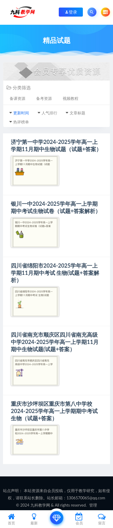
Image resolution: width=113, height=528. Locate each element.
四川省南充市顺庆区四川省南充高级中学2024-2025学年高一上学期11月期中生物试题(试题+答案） (55, 341)
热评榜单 (21, 121)
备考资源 (44, 98)
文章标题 (77, 112)
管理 (93, 505)
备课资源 (17, 98)
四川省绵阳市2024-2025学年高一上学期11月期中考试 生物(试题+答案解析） (55, 272)
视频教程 (70, 98)
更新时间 (21, 112)
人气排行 (49, 112)
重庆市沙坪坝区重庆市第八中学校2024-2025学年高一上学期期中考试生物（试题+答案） (54, 410)
